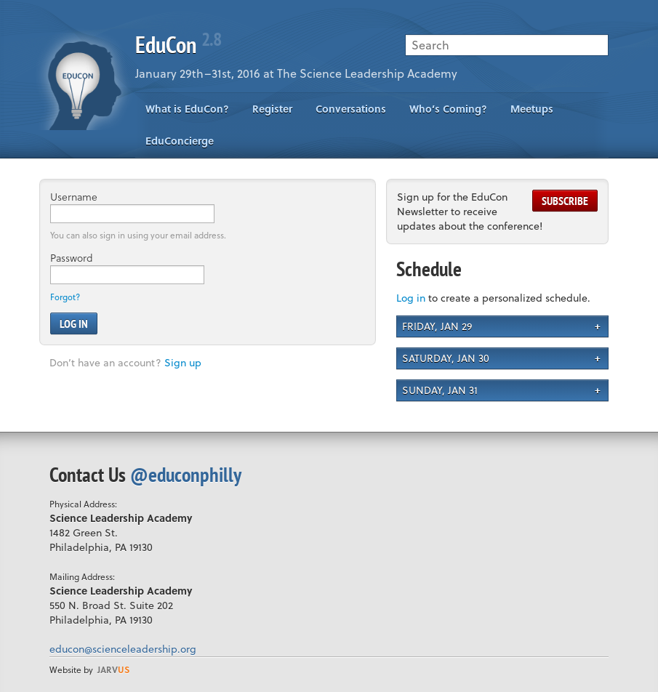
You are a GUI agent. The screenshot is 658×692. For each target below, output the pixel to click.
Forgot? (65, 297)
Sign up (182, 362)
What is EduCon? (187, 108)
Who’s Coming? (448, 108)
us (113, 669)
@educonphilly (185, 474)
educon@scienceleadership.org (122, 648)
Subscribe (565, 200)
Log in (410, 297)
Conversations (351, 108)
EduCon (178, 44)
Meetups (531, 108)
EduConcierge (179, 140)
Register (272, 108)
